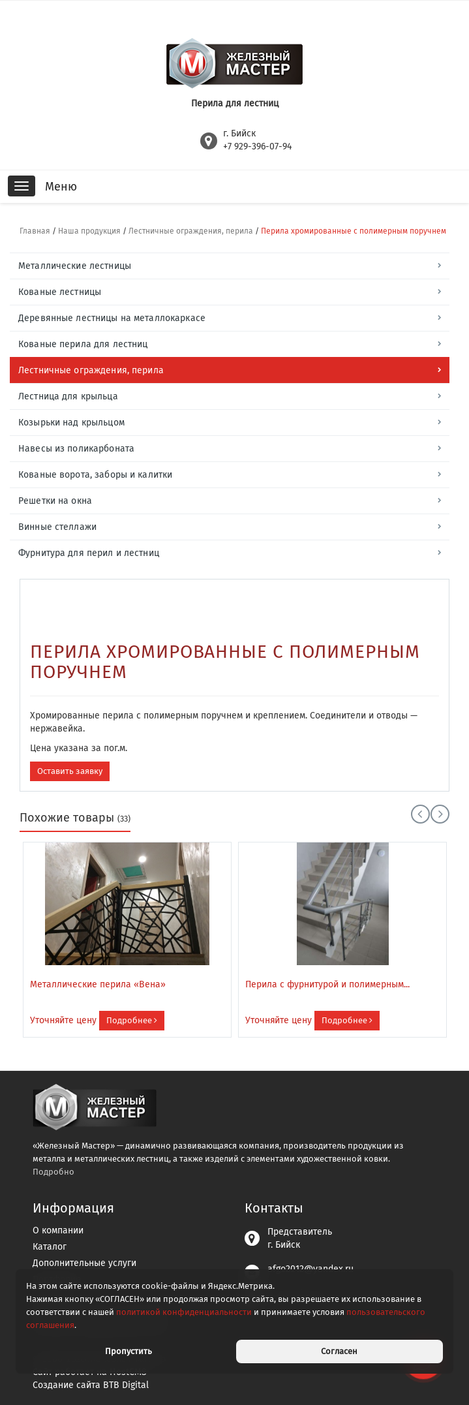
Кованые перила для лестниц (82, 344)
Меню (61, 186)
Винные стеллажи (57, 527)
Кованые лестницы (59, 292)
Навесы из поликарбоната (76, 448)
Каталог (50, 1246)
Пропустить (128, 1351)
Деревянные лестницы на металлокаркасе (111, 318)
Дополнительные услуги (84, 1263)
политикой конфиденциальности (184, 1312)
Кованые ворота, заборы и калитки (95, 474)
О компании (58, 1230)
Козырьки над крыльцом (71, 422)
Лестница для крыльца (68, 396)
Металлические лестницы (74, 265)
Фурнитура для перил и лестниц (88, 553)
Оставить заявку (69, 771)
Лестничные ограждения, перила (191, 231)
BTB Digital (126, 1385)
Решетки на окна (55, 500)
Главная (35, 231)
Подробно (53, 1172)
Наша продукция (89, 231)
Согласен (339, 1351)
